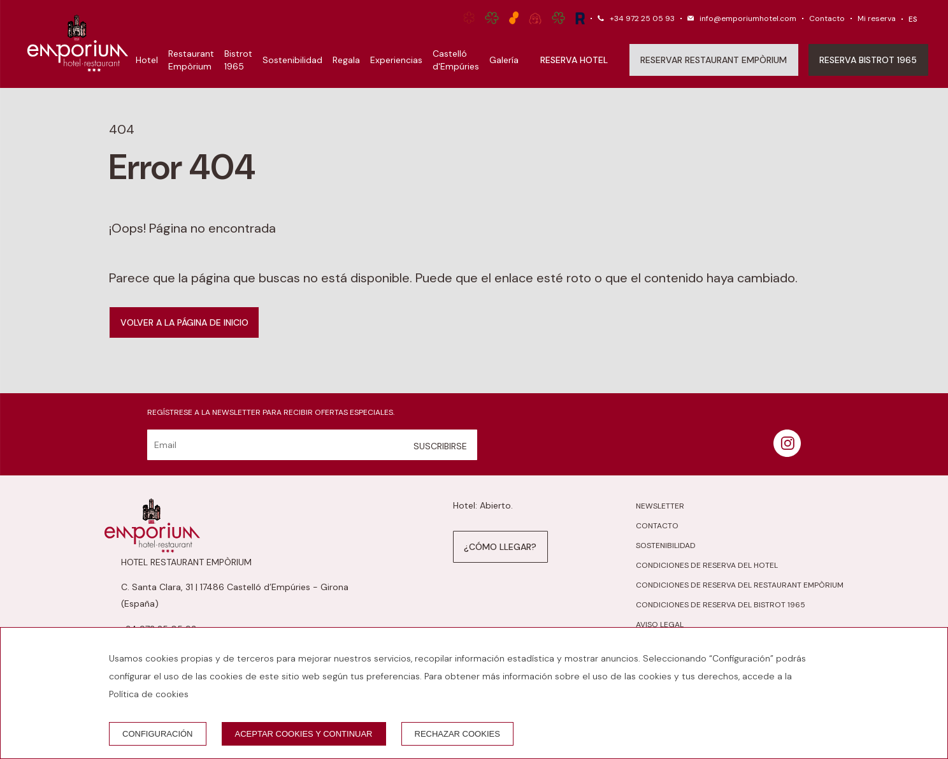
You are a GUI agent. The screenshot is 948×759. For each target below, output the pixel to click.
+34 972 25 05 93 (642, 18)
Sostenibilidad (292, 60)
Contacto (827, 18)
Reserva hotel (574, 60)
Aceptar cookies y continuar (304, 734)
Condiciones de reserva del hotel (707, 565)
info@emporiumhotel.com (748, 18)
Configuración (157, 734)
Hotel (147, 60)
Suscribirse (440, 446)
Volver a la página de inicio (184, 322)
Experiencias (396, 60)
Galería (504, 60)
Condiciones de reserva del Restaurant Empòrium (740, 585)
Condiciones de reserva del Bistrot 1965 (720, 605)
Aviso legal (660, 624)
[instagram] (787, 453)
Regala (346, 60)
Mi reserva (877, 18)
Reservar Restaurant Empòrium (713, 60)
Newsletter (660, 506)
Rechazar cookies (457, 734)
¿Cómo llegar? (500, 547)
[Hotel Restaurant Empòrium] (78, 44)
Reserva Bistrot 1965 (868, 60)
